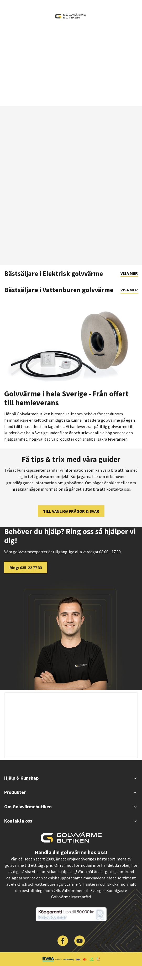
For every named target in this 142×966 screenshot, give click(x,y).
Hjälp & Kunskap (71, 778)
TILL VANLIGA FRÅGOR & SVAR (71, 511)
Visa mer (129, 273)
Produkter (71, 792)
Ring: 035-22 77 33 (25, 567)
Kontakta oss (71, 821)
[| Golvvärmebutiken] (70, 16)
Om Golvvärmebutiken (71, 807)
